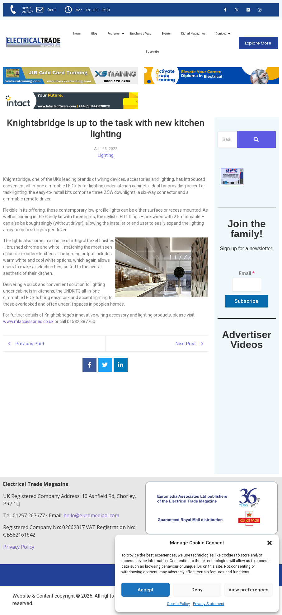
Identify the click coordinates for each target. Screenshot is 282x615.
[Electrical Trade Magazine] (33, 42)
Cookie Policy (178, 604)
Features (115, 33)
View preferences (248, 590)
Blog (94, 33)
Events (166, 33)
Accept (145, 590)
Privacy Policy (19, 546)
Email (52, 9)
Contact (222, 33)
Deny (196, 590)
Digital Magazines (193, 33)
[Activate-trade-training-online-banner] (211, 82)
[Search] (227, 139)
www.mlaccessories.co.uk (28, 321)
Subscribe (152, 51)
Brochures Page (140, 33)
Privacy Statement (208, 604)
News (77, 33)
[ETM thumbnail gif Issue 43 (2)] (232, 183)
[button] (269, 543)
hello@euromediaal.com (91, 515)
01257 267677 (27, 10)
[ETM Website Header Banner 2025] (70, 82)
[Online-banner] (70, 107)
